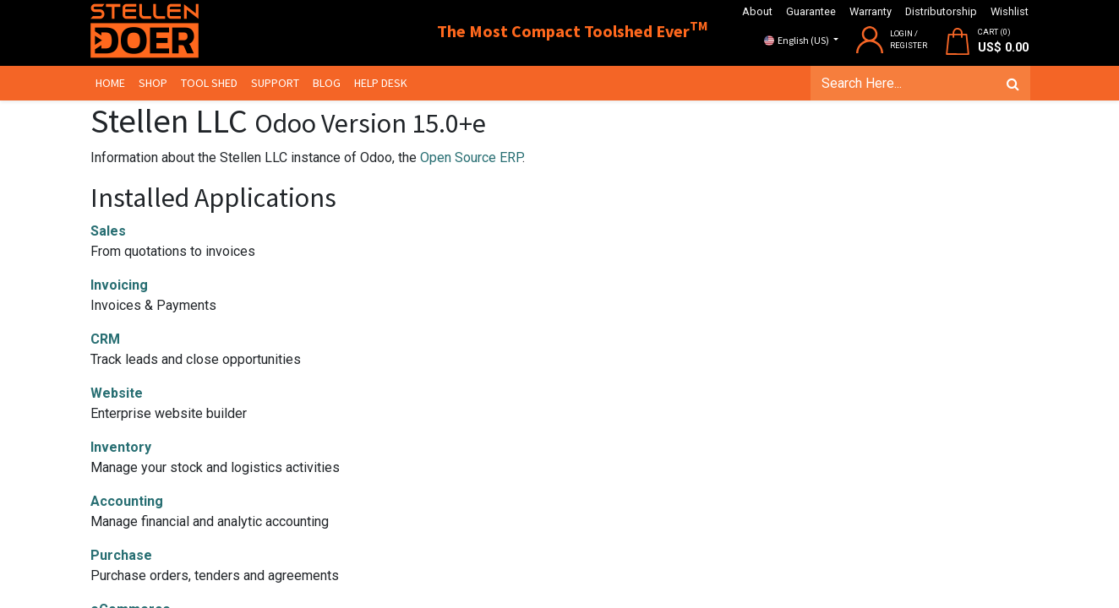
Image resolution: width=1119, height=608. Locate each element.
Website (116, 393)
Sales (108, 231)
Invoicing (119, 285)
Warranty (870, 11)
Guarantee (811, 11)
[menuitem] (112, 83)
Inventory (120, 447)
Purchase (121, 555)
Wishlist (1010, 11)
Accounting (126, 501)
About (757, 11)
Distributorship (941, 11)
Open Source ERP (471, 157)
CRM (105, 339)
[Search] (1011, 84)
